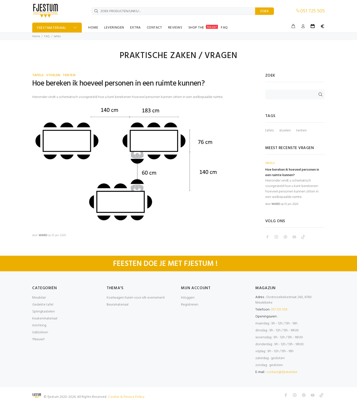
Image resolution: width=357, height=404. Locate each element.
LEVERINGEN (114, 28)
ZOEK (264, 11)
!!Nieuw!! (38, 339)
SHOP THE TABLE (203, 28)
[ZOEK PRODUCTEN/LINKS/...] (173, 11)
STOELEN (53, 75)
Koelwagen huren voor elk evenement (136, 298)
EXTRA (135, 28)
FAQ (224, 28)
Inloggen (188, 298)
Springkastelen (43, 311)
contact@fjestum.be (282, 372)
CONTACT (154, 28)
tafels (269, 130)
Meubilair (39, 298)
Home (36, 36)
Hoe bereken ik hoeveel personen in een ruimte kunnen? (118, 84)
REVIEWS (175, 28)
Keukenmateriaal (44, 318)
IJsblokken (40, 332)
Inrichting (39, 325)
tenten (301, 130)
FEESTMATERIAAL (51, 28)
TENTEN (69, 75)
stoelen (285, 130)
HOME (93, 28)
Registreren (189, 305)
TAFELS (38, 75)
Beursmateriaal (117, 305)
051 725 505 (312, 11)
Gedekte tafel (42, 305)
